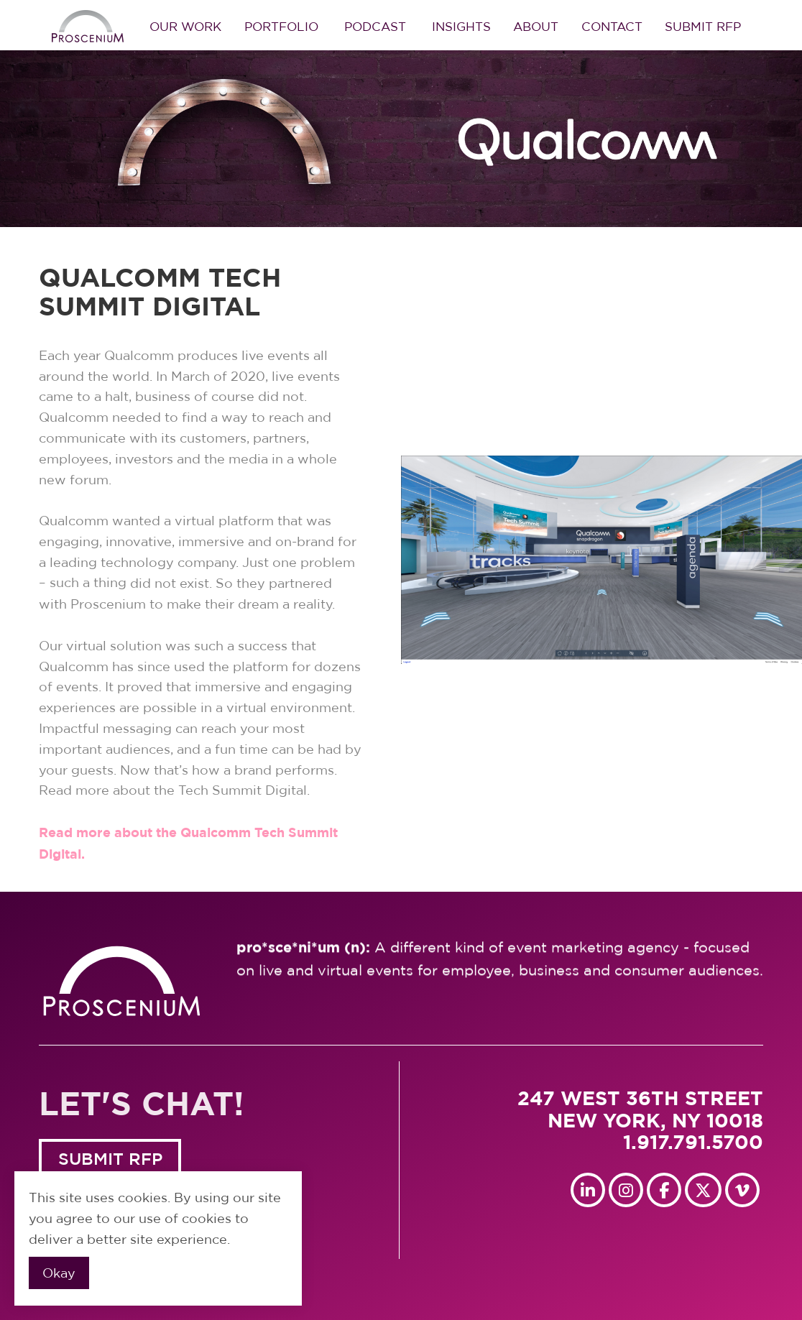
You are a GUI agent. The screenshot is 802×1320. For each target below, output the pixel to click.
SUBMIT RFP (110, 1159)
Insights (461, 26)
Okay (58, 1273)
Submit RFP (703, 26)
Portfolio (281, 26)
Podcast (375, 26)
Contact (611, 26)
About (535, 26)
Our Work (185, 26)
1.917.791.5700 (693, 1142)
